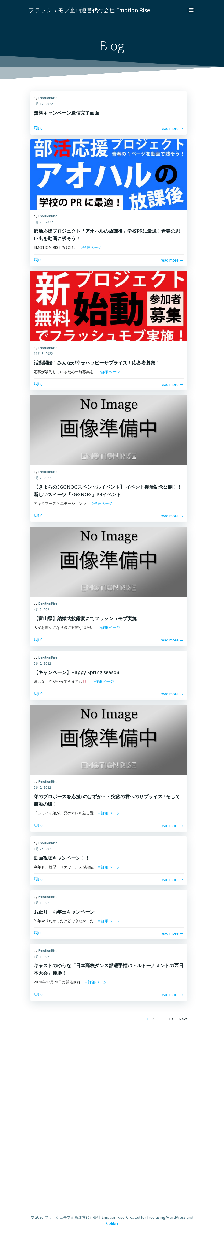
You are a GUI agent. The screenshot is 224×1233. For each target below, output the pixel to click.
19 (171, 1019)
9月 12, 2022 (43, 104)
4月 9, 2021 (42, 610)
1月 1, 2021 (42, 903)
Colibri (112, 1220)
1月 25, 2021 (43, 849)
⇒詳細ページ (90, 248)
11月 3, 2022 (43, 354)
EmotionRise (47, 98)
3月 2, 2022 (42, 478)
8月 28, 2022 (43, 223)
